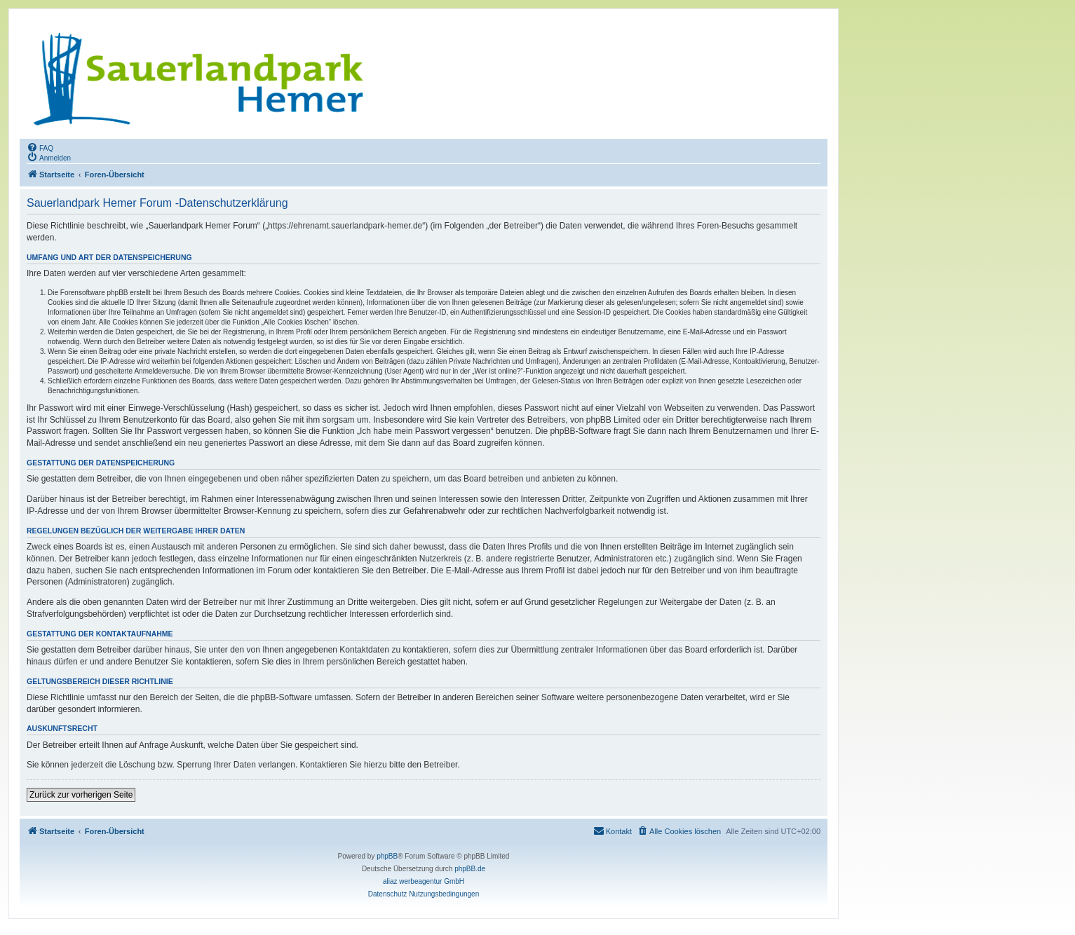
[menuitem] (40, 147)
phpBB (387, 856)
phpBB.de (469, 869)
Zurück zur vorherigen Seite (81, 795)
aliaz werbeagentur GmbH (423, 881)
